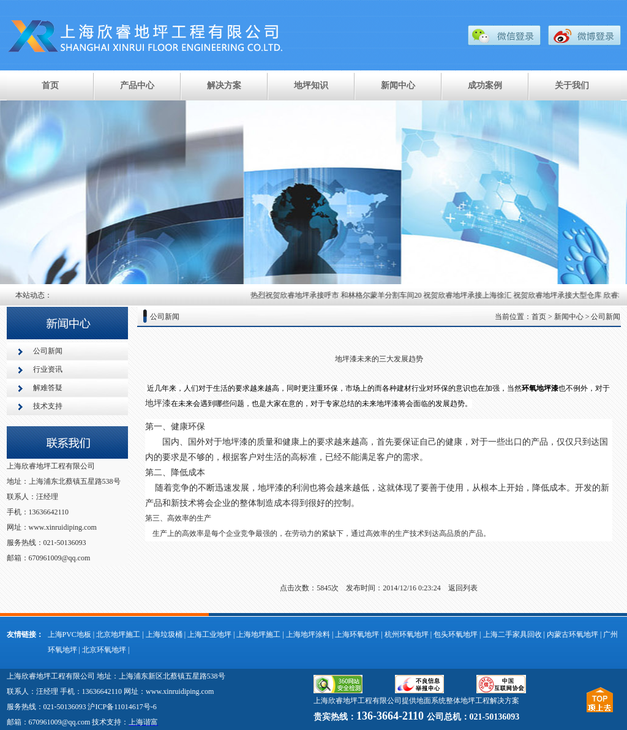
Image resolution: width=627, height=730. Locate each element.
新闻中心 (398, 85)
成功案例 (485, 85)
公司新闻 (47, 351)
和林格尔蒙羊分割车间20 (383, 295)
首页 (50, 85)
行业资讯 (47, 369)
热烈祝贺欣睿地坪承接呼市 (297, 295)
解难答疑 (47, 387)
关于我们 (572, 85)
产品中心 (137, 85)
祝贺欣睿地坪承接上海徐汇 (470, 295)
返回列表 (463, 588)
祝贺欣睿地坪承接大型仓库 (560, 295)
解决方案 (224, 85)
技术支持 (47, 406)
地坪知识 (311, 85)
